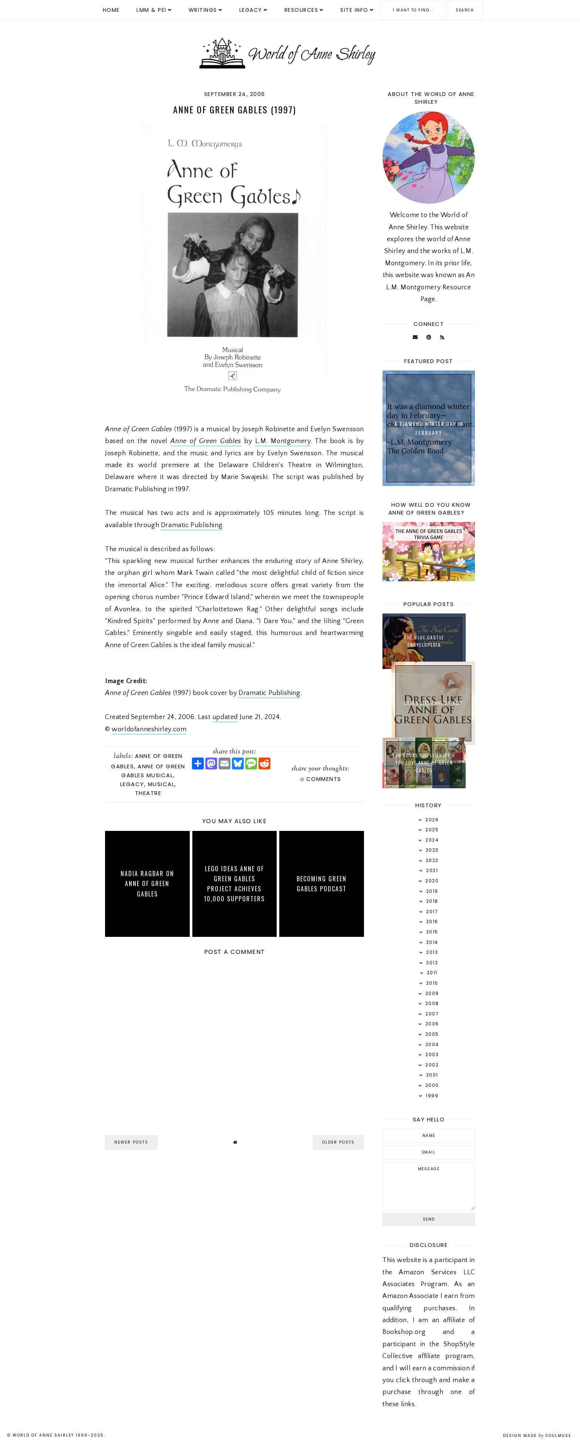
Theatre (148, 793)
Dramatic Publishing (191, 525)
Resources (301, 10)
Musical (161, 784)
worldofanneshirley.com (149, 729)
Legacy (250, 10)
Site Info (354, 10)
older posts (338, 1142)
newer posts (131, 1142)
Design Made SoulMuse (537, 1435)
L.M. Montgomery (283, 441)
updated (225, 717)
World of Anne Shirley (43, 1435)
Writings (203, 10)
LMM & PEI (151, 10)
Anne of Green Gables (206, 441)
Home (111, 10)
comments (320, 779)
